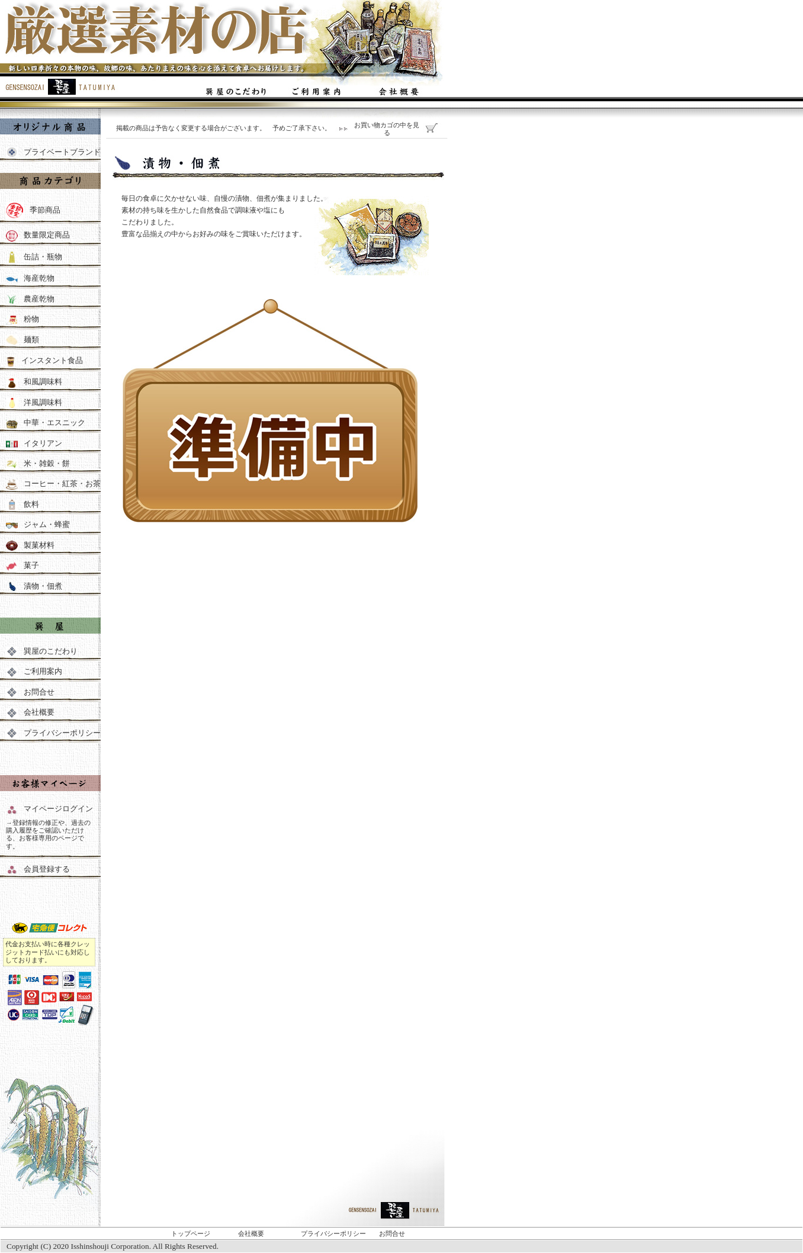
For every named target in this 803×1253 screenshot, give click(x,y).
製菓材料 (30, 545)
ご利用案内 (34, 671)
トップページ (190, 1233)
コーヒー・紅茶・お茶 (53, 483)
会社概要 (30, 712)
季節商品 (45, 210)
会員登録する (47, 869)
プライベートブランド (62, 151)
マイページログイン (49, 808)
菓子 (22, 565)
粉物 (31, 318)
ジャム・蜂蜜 (38, 524)
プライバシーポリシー (53, 732)
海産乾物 (39, 278)
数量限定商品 (47, 235)
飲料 (22, 504)
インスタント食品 (52, 360)
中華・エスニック (45, 422)
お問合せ (30, 691)
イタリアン (34, 443)
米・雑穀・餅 (47, 463)
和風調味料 (34, 381)
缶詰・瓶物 (43, 257)
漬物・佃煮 (34, 585)
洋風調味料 (34, 402)
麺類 (31, 339)
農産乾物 (39, 298)
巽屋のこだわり (42, 651)
